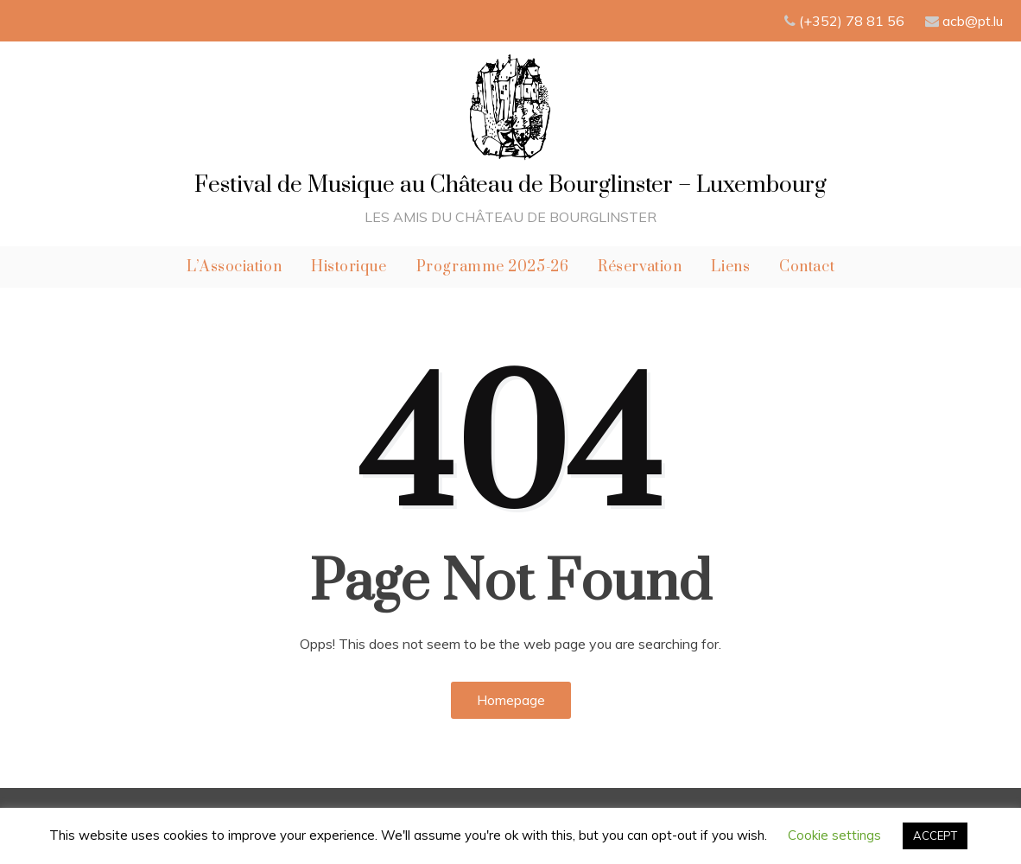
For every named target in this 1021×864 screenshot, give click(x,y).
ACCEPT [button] (935, 835)
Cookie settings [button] (834, 835)
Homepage (511, 699)
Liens (730, 266)
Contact (806, 266)
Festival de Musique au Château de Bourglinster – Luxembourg (510, 185)
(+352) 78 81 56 (853, 20)
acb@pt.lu (972, 20)
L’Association (234, 266)
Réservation (640, 266)
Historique (349, 266)
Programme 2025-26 (492, 266)
